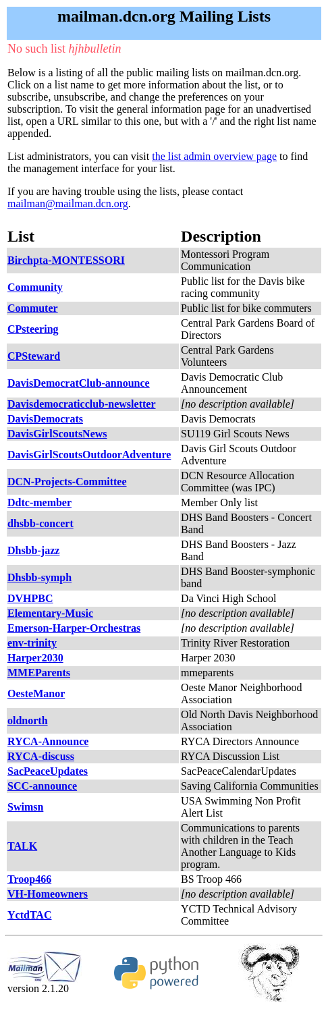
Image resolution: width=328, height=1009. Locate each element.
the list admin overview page (214, 156)
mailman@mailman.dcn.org (67, 203)
